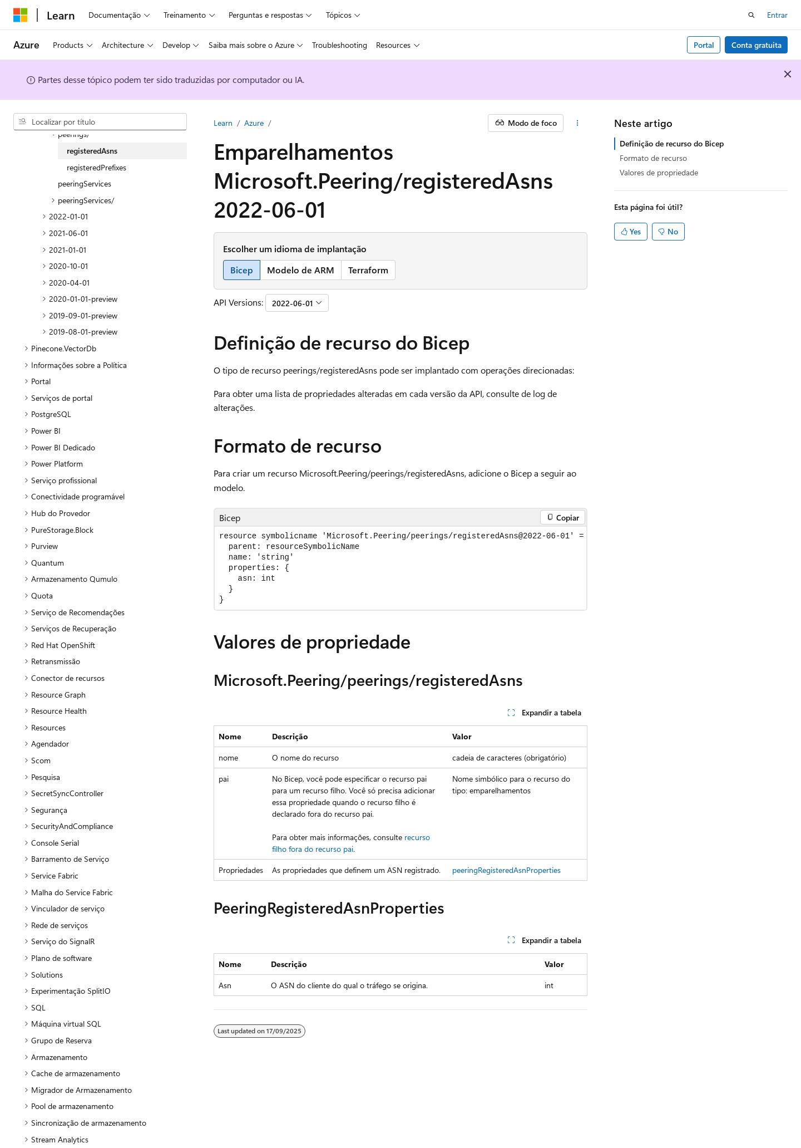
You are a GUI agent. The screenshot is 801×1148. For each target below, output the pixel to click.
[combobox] (100, 122)
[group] (400, 568)
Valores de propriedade (659, 172)
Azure (254, 122)
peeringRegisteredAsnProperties (506, 870)
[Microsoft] (20, 15)
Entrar (777, 14)
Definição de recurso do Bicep (672, 143)
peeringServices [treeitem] (84, 183)
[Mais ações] (577, 123)
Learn (223, 122)
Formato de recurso (653, 158)
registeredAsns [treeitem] (92, 150)
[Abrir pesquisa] (751, 15)
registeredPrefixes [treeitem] (96, 167)
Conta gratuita (756, 45)
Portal (704, 45)
